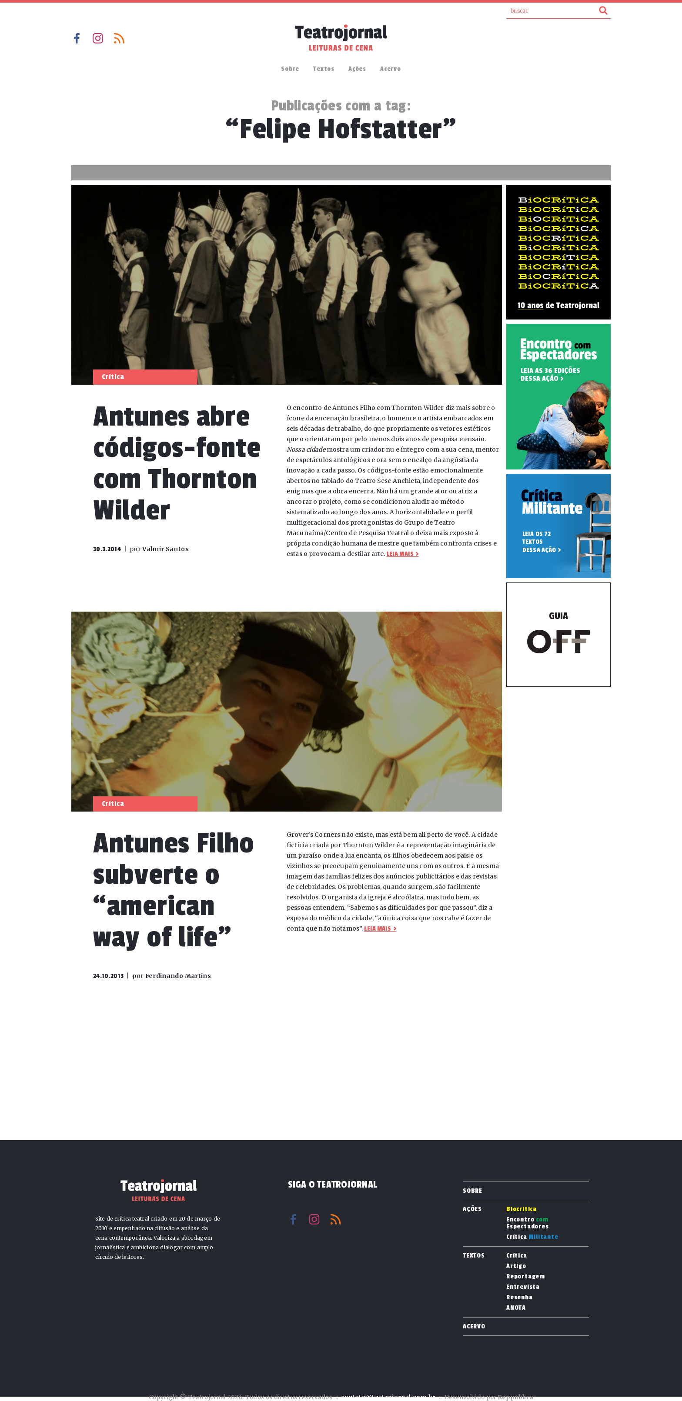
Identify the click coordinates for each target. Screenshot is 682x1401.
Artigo (516, 1266)
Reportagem (525, 1276)
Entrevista (523, 1287)
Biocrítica (521, 1209)
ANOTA (516, 1307)
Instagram (98, 38)
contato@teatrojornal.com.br (388, 1397)
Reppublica (515, 1397)
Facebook (76, 38)
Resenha (519, 1297)
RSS (119, 38)
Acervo (390, 69)
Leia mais (400, 554)
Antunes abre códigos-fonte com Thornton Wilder (177, 463)
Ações (357, 69)
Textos (323, 69)
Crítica (532, 1237)
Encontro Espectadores (527, 1223)
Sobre (290, 69)
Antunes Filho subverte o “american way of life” (173, 890)
